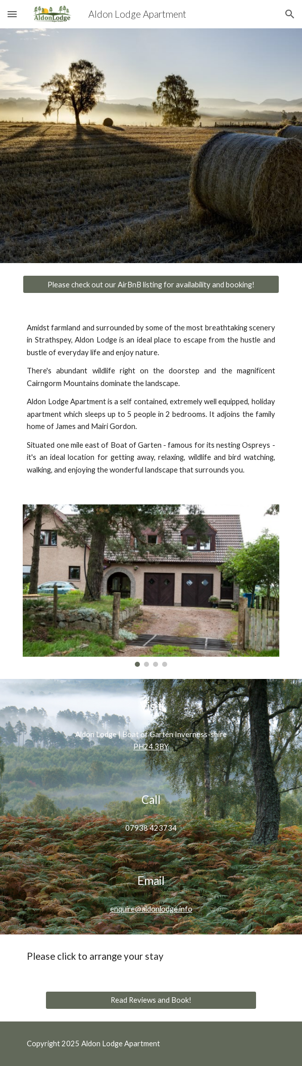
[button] (12, 14)
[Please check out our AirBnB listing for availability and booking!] (150, 284)
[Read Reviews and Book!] (151, 999)
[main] (151, 399)
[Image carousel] (151, 585)
